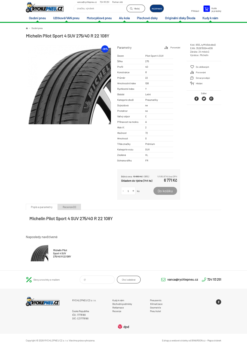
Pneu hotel (155, 311)
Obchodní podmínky (122, 303)
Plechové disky (147, 18)
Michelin (204, 55)
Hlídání (199, 83)
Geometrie (155, 307)
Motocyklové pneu (99, 18)
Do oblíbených (202, 67)
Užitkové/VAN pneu (66, 18)
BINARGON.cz (198, 340)
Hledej (137, 8)
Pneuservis (155, 300)
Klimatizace (156, 303)
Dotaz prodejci (203, 78)
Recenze (116, 311)
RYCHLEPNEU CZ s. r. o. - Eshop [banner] (45, 7)
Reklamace (118, 307)
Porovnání (175, 47)
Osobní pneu (37, 18)
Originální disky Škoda (180, 18)
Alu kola (124, 18)
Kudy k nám (210, 18)
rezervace (157, 9)
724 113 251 (104, 2)
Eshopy (166, 340)
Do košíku (165, 191)
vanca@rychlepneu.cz (87, 2)
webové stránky (180, 340)
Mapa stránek (214, 340)
